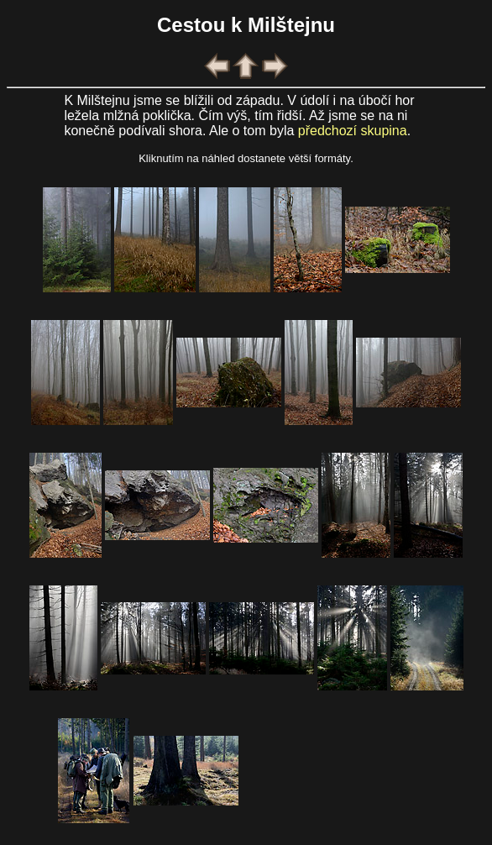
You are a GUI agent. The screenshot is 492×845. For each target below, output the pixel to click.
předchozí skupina (352, 130)
